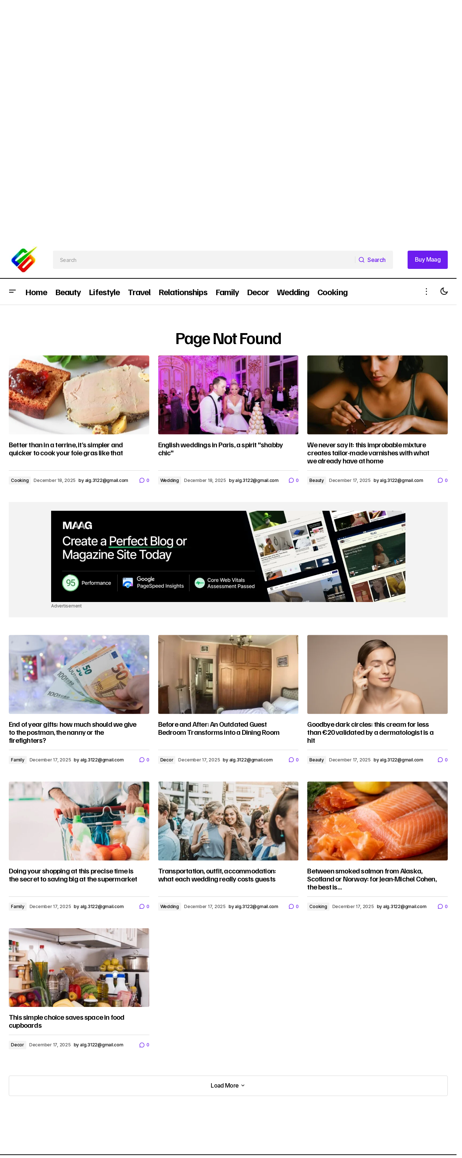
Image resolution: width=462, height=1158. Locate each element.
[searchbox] (204, 260)
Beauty (316, 480)
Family (17, 760)
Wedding (169, 480)
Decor (166, 760)
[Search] (374, 260)
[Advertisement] (219, 51)
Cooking (19, 480)
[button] (12, 292)
